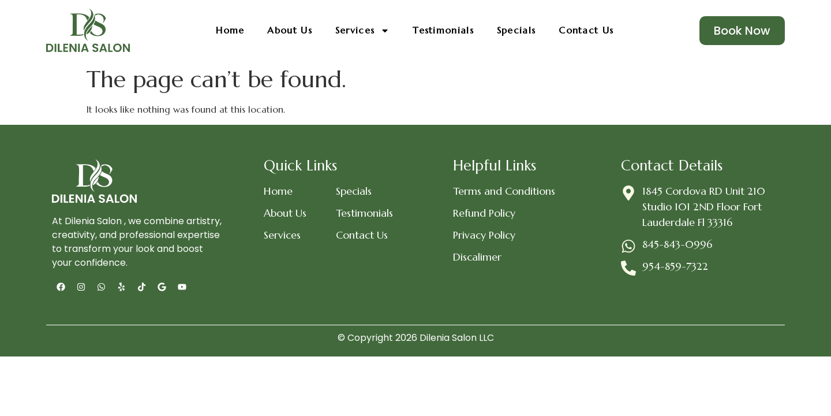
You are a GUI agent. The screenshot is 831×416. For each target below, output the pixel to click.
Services (362, 30)
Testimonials (443, 30)
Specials (516, 30)
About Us (289, 30)
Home (230, 30)
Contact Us (586, 30)
